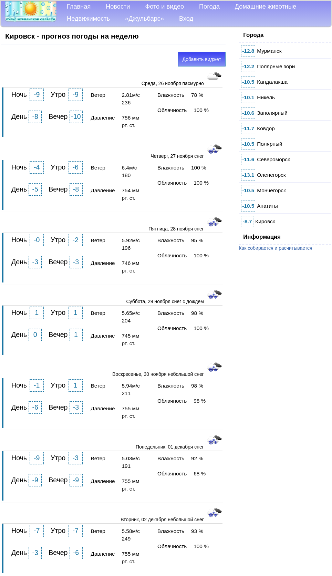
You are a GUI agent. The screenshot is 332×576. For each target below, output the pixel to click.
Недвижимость (88, 18)
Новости (118, 6)
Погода (209, 6)
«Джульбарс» (144, 18)
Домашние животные (265, 6)
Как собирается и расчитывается (275, 248)
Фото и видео (164, 6)
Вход (186, 18)
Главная (79, 6)
